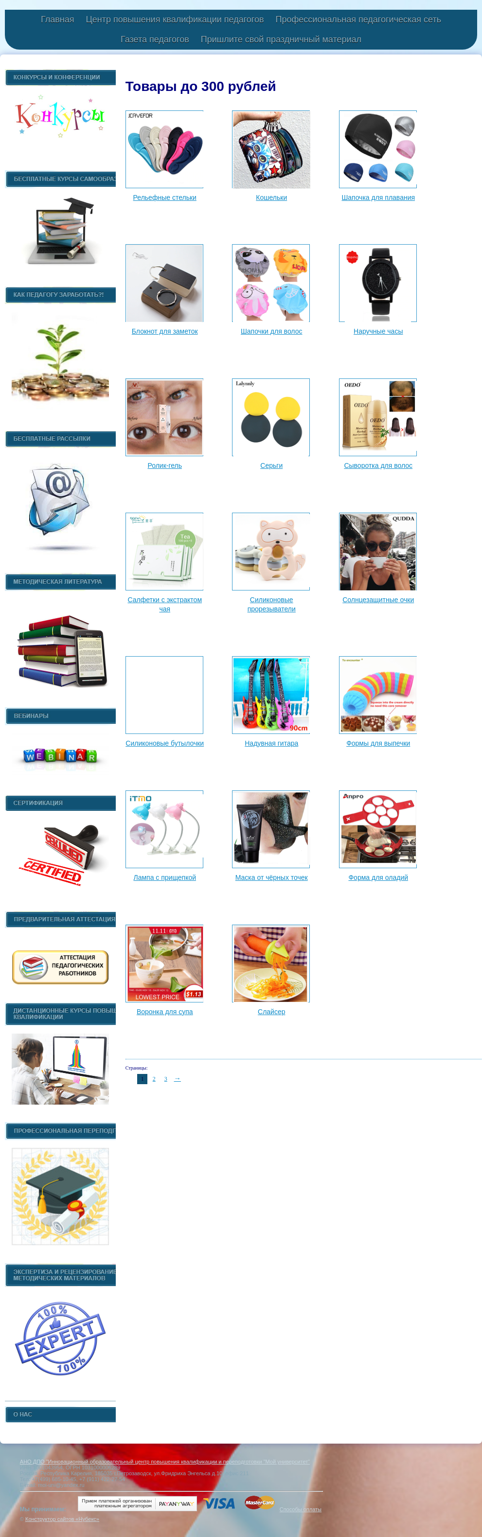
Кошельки (271, 197)
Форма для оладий (378, 877)
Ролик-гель (164, 465)
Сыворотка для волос (378, 465)
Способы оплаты (300, 1509)
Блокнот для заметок (165, 331)
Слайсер (271, 1012)
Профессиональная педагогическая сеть (359, 19)
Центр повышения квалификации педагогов (175, 19)
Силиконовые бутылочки (164, 743)
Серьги (271, 465)
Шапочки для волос (272, 331)
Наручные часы (378, 331)
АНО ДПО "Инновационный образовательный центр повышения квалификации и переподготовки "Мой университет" (165, 1462)
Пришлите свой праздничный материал (281, 39)
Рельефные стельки (164, 197)
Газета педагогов (155, 39)
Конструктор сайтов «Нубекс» (62, 1519)
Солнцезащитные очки (378, 600)
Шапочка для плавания (378, 197)
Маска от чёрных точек (271, 877)
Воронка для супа (165, 1012)
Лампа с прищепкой (164, 877)
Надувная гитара (271, 743)
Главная (57, 19)
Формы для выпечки (378, 743)
